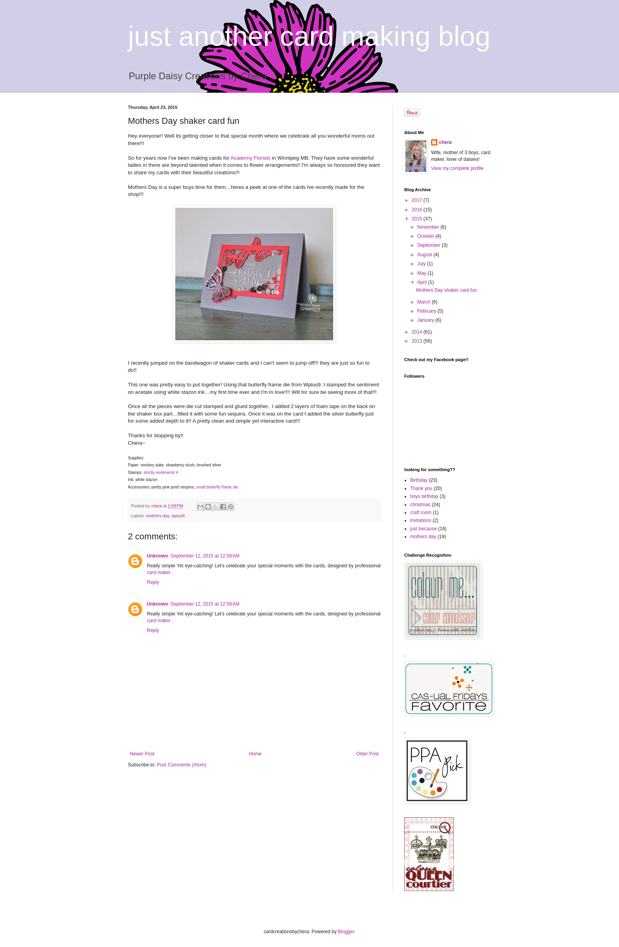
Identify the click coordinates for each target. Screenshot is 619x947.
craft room (420, 512)
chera (445, 142)
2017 (418, 200)
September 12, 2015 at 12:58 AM (205, 556)
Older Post (367, 754)
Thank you (421, 488)
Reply (153, 582)
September (429, 245)
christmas (420, 504)
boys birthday (424, 496)
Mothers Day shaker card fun (446, 290)
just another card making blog (309, 36)
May (422, 273)
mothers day (157, 515)
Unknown (157, 556)
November (429, 227)
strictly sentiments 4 (160, 472)
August (425, 254)
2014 (418, 332)
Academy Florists (250, 158)
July (422, 264)
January (426, 320)
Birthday (419, 480)
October (426, 236)
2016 (418, 210)
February (427, 311)
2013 (418, 341)
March (424, 302)
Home (255, 754)
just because (423, 528)
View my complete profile (457, 168)
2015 (418, 219)
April (422, 282)
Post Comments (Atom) (181, 765)
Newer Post (142, 754)
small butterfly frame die (217, 487)
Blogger (346, 931)
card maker (159, 572)
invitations (420, 520)
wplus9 (178, 515)
